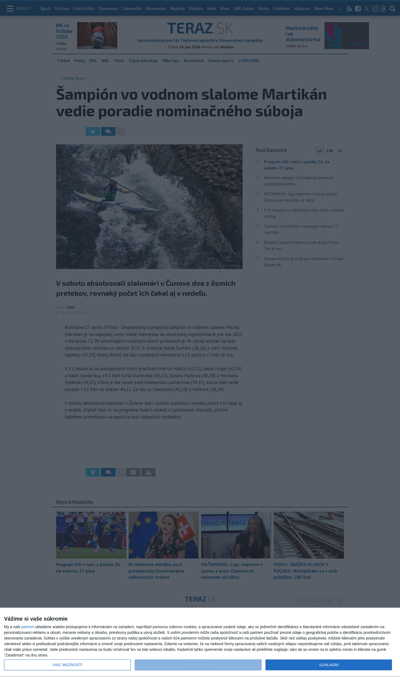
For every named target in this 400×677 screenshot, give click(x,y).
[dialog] (200, 642)
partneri (27, 627)
